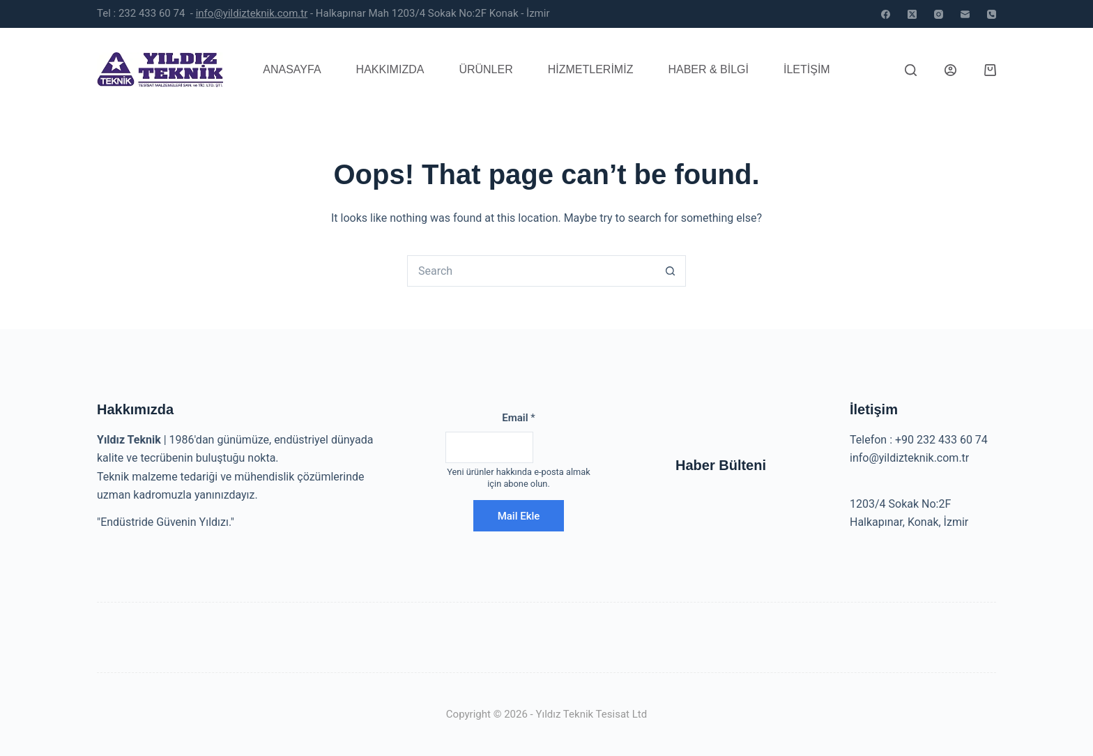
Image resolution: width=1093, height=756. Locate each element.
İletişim (807, 69)
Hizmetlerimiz (591, 69)
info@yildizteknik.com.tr (252, 13)
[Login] (950, 70)
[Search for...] (531, 271)
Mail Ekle (519, 516)
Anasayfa (292, 69)
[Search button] (670, 271)
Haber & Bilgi (708, 69)
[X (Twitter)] (912, 14)
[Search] (911, 70)
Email (518, 417)
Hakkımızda (390, 69)
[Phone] (991, 14)
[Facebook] (885, 14)
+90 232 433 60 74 (941, 439)
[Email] (965, 14)
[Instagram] (938, 14)
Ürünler (485, 69)
